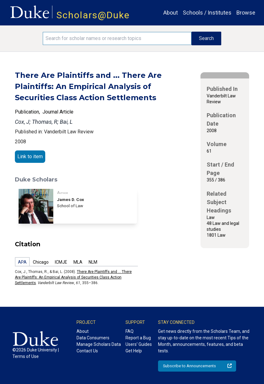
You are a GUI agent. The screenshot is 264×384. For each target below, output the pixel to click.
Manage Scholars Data (99, 344)
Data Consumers (93, 337)
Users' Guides (138, 344)
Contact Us (87, 350)
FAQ (129, 331)
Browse (245, 12)
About (170, 12)
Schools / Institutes (207, 12)
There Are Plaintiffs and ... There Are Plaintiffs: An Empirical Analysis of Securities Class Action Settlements (73, 277)
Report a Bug (138, 337)
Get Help (133, 350)
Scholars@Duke (93, 15)
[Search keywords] (117, 38)
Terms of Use (25, 356)
